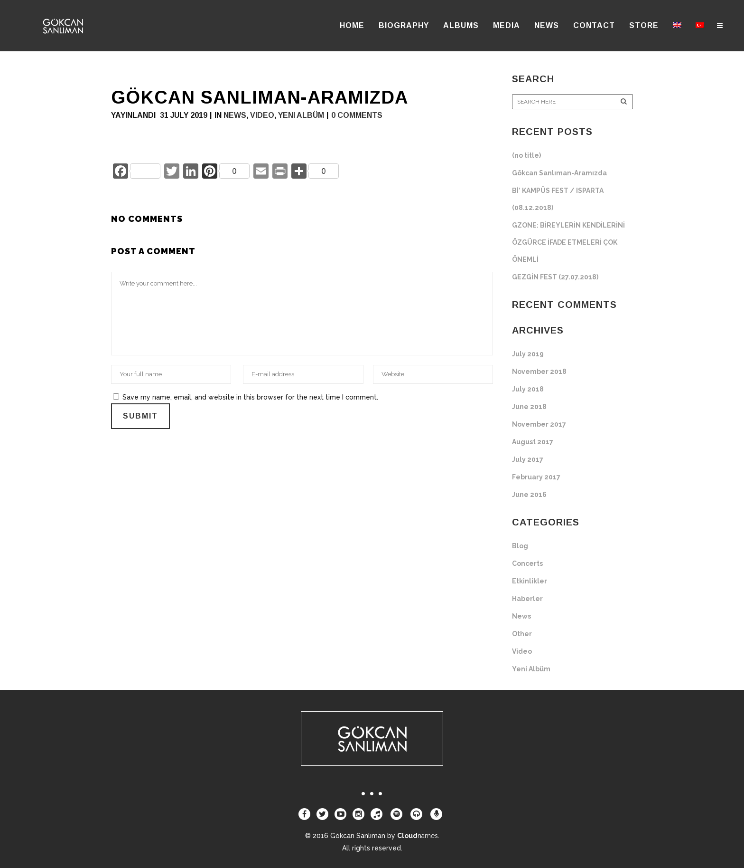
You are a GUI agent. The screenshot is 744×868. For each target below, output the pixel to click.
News (234, 115)
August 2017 (532, 442)
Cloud (417, 835)
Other (522, 634)
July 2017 (527, 459)
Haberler (527, 598)
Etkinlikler (529, 581)
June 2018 (529, 406)
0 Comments (356, 115)
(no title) (526, 155)
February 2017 (536, 477)
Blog (520, 546)
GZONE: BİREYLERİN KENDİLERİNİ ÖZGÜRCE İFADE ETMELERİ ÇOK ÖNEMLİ (568, 242)
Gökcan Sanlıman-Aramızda (559, 173)
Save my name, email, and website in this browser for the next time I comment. (250, 397)
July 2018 (528, 389)
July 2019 (528, 354)
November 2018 (539, 371)
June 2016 (529, 494)
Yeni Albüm (301, 115)
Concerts (527, 563)
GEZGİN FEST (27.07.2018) (555, 277)
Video (262, 115)
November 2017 (539, 424)
